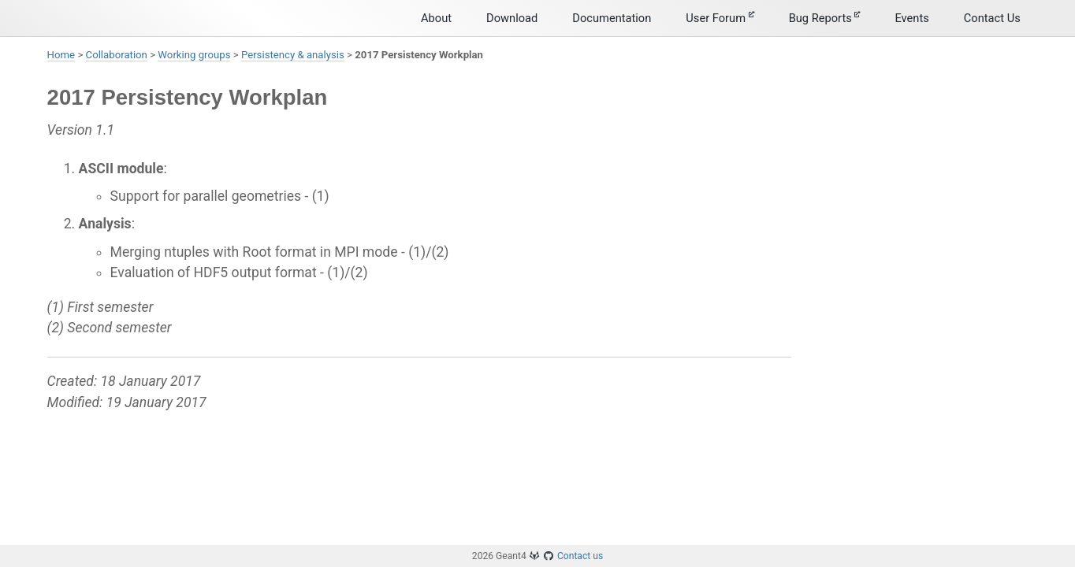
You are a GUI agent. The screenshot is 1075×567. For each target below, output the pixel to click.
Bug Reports (825, 18)
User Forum (719, 18)
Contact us (580, 555)
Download (512, 18)
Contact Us (992, 18)
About (436, 18)
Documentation (611, 18)
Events (911, 18)
